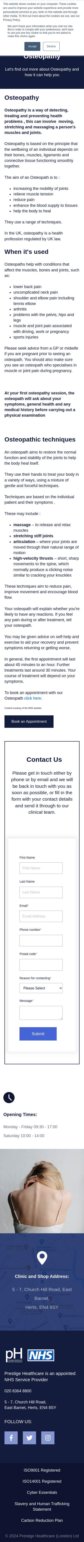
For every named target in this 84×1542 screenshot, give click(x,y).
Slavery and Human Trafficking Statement (42, 1507)
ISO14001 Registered (42, 1481)
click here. (33, 698)
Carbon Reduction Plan (42, 1520)
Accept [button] (32, 46)
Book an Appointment (29, 721)
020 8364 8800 (17, 1391)
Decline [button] (51, 46)
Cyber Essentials (42, 1492)
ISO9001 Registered (42, 1470)
